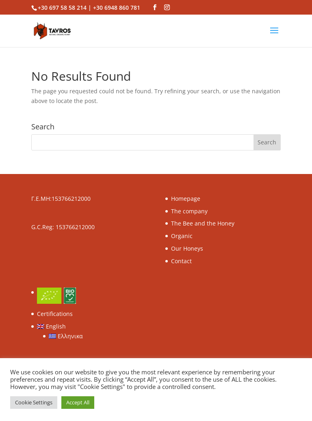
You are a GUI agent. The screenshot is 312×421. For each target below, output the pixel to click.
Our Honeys (187, 248)
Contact (181, 261)
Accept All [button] (77, 402)
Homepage (185, 198)
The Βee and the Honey (202, 223)
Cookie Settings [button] (33, 402)
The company (189, 211)
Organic (182, 236)
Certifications (55, 314)
